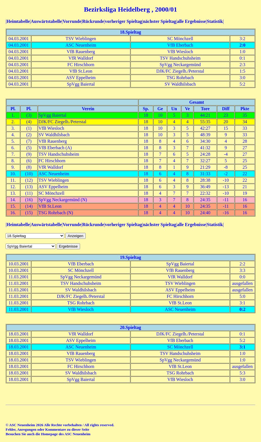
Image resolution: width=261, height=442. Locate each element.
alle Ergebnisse (191, 21)
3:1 (242, 346)
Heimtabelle (18, 21)
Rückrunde (93, 21)
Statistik (215, 21)
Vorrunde (72, 21)
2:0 (242, 45)
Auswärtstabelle (46, 21)
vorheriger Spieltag (123, 21)
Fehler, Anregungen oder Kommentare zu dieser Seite (47, 429)
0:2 (242, 309)
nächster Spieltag (159, 21)
